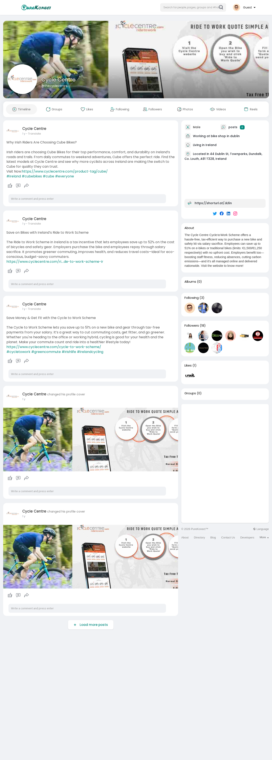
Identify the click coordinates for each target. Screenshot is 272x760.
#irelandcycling (90, 351)
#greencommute (46, 351)
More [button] (264, 537)
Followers (191, 325)
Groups (190, 393)
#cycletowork (18, 351)
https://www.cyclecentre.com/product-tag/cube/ (65, 171)
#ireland (13, 176)
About (184, 537)
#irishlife (69, 351)
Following (191, 297)
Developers (247, 537)
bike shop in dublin (225, 136)
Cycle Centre (58, 79)
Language (261, 529)
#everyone (64, 176)
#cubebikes (32, 176)
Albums (190, 281)
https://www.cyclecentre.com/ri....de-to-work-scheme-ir (54, 261)
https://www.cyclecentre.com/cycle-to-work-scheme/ (53, 346)
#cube (48, 176)
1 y (23, 134)
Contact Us (228, 537)
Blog (213, 537)
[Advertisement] (225, 434)
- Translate (33, 134)
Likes (188, 365)
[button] (193, 7)
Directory (199, 537)
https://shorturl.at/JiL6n (213, 203)
